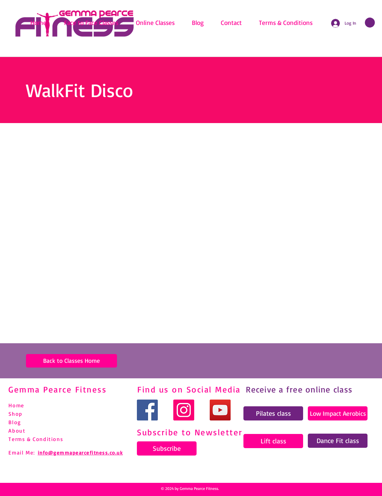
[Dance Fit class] (338, 441)
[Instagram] (183, 410)
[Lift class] (273, 441)
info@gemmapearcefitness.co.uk (80, 452)
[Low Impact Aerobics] (338, 413)
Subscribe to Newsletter (190, 432)
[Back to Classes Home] (71, 361)
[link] (370, 23)
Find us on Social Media (189, 389)
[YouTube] (220, 410)
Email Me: (21, 452)
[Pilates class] (273, 413)
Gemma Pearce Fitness (57, 389)
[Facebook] (147, 410)
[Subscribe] (167, 448)
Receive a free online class (299, 389)
